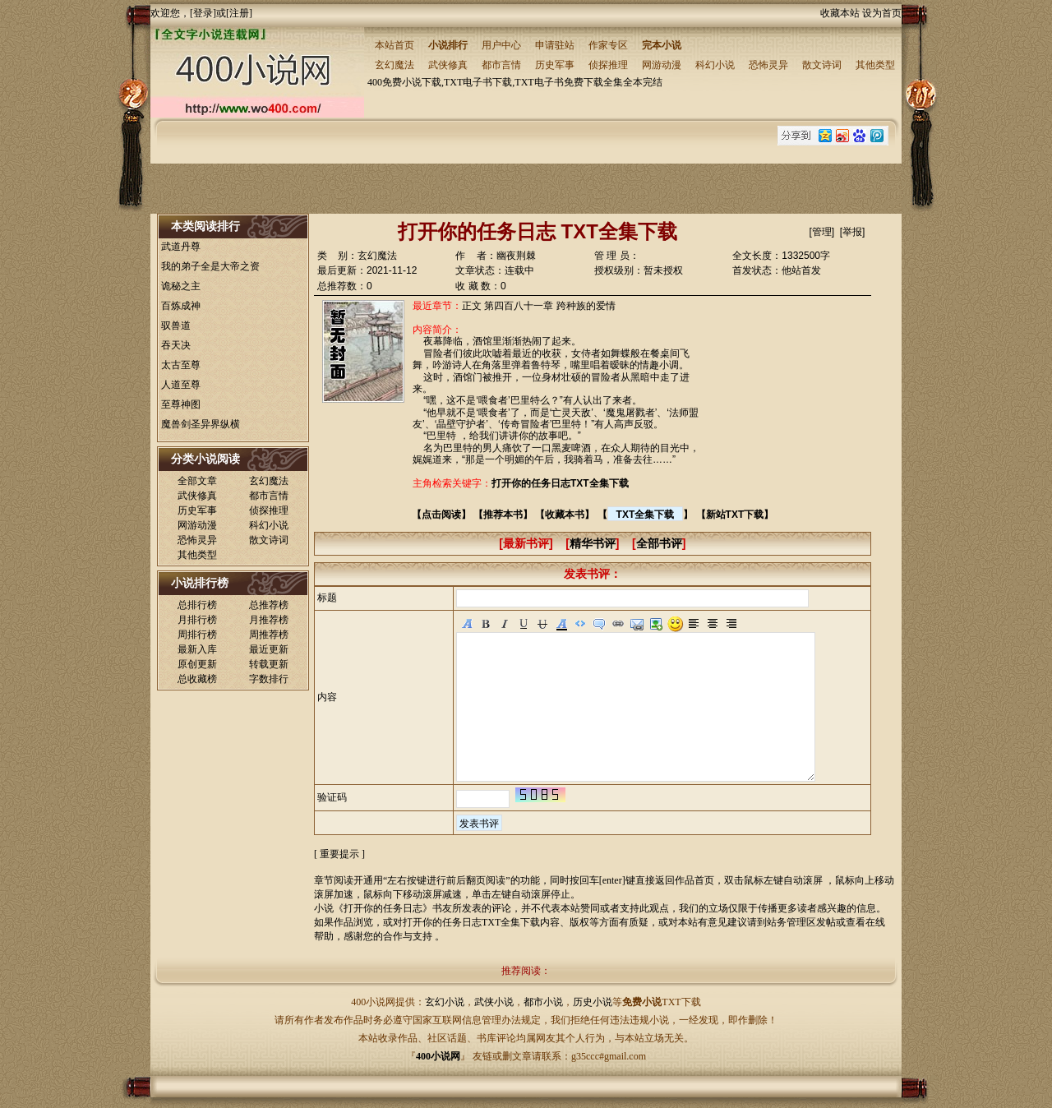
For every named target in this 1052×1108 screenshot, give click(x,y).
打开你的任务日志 (383, 908)
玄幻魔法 (394, 65)
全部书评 (659, 543)
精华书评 (593, 543)
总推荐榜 (268, 605)
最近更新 (268, 649)
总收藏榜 (197, 679)
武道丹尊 (181, 246)
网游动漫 (661, 65)
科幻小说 (715, 65)
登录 (203, 13)
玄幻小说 (444, 1002)
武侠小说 (494, 1002)
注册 (239, 13)
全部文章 (197, 481)
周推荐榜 (268, 634)
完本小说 (661, 45)
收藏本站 (840, 13)
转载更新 (268, 664)
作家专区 (608, 45)
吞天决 (176, 345)
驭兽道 (176, 325)
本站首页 (394, 45)
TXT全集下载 (645, 514)
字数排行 (268, 679)
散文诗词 (822, 65)
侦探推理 (608, 65)
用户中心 (501, 45)
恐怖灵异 (768, 65)
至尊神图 (181, 404)
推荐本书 (503, 514)
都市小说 (543, 1002)
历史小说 (592, 1002)
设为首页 (882, 13)
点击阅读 (441, 514)
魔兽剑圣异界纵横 (200, 424)
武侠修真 (448, 65)
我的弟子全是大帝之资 (210, 266)
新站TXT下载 (735, 514)
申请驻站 (554, 45)
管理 (822, 232)
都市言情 (501, 65)
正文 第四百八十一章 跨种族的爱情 (539, 306)
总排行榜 (197, 605)
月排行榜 (197, 620)
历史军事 (554, 65)
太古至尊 (181, 365)
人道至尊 (181, 384)
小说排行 (448, 45)
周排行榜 (197, 634)
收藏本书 (564, 514)
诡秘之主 (181, 286)
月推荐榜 (268, 620)
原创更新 (197, 664)
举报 (852, 232)
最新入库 (197, 649)
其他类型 (875, 65)
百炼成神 (181, 306)
